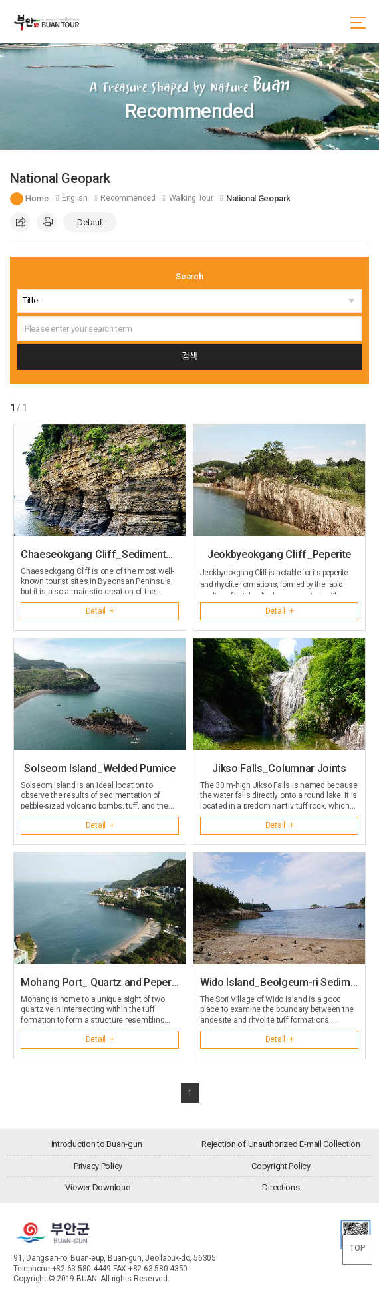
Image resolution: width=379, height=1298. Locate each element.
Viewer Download (97, 1187)
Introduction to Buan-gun (96, 1144)
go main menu (0, 0)
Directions (280, 1187)
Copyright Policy (281, 1166)
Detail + (100, 611)
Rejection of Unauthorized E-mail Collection (280, 1144)
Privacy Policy (98, 1166)
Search (189, 276)
